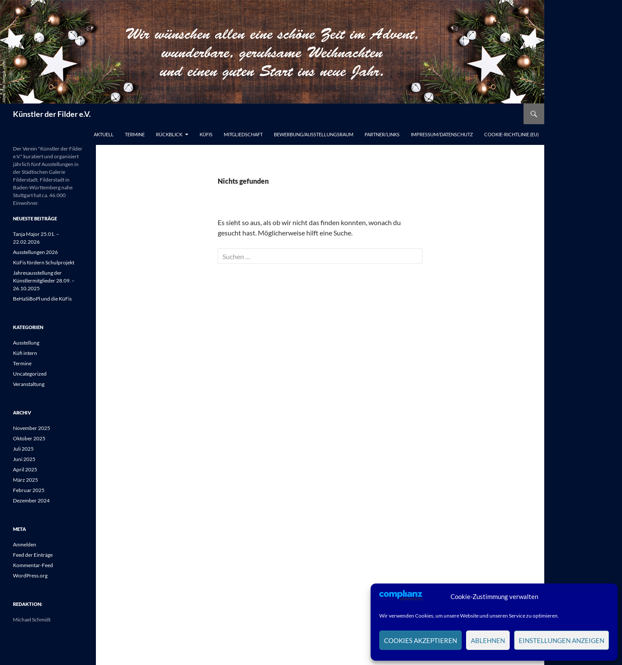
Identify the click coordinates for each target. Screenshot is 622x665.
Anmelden (24, 544)
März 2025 (25, 480)
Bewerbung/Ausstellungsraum (313, 134)
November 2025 (31, 428)
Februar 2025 (28, 490)
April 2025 (25, 469)
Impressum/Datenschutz (442, 134)
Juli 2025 (23, 448)
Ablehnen (488, 640)
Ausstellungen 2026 (35, 252)
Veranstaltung (28, 384)
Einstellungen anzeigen (561, 640)
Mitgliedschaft (243, 134)
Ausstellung (26, 342)
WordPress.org (30, 575)
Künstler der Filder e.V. (52, 114)
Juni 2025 (24, 459)
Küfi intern (25, 353)
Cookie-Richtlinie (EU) (511, 134)
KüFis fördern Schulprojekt (43, 262)
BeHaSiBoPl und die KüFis (42, 298)
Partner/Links (382, 134)
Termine (135, 134)
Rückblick (169, 134)
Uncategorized (30, 373)
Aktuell (104, 134)
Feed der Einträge (33, 555)
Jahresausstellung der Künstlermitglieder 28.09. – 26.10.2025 (44, 281)
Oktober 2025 (29, 438)
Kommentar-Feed (33, 565)
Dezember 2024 (31, 500)
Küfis (206, 134)
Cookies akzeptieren (420, 640)
